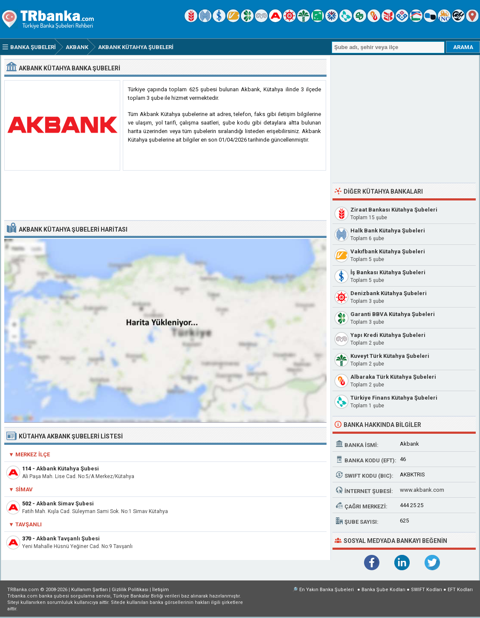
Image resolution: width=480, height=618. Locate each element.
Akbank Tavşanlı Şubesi (68, 538)
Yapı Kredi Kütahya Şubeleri (387, 335)
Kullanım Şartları (89, 589)
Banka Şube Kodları (383, 589)
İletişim (160, 589)
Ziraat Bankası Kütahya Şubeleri (393, 209)
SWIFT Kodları (426, 589)
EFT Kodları (460, 589)
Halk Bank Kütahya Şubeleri (387, 230)
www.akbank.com (422, 490)
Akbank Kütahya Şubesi (67, 468)
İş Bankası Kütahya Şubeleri (387, 272)
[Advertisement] (165, 196)
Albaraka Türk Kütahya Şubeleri (393, 377)
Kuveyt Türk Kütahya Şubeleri (389, 356)
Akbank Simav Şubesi (65, 503)
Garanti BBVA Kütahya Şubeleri (392, 314)
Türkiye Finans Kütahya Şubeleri (393, 398)
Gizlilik (130, 589)
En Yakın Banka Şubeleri (326, 589)
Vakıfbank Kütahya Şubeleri (387, 251)
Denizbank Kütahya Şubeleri (388, 293)
